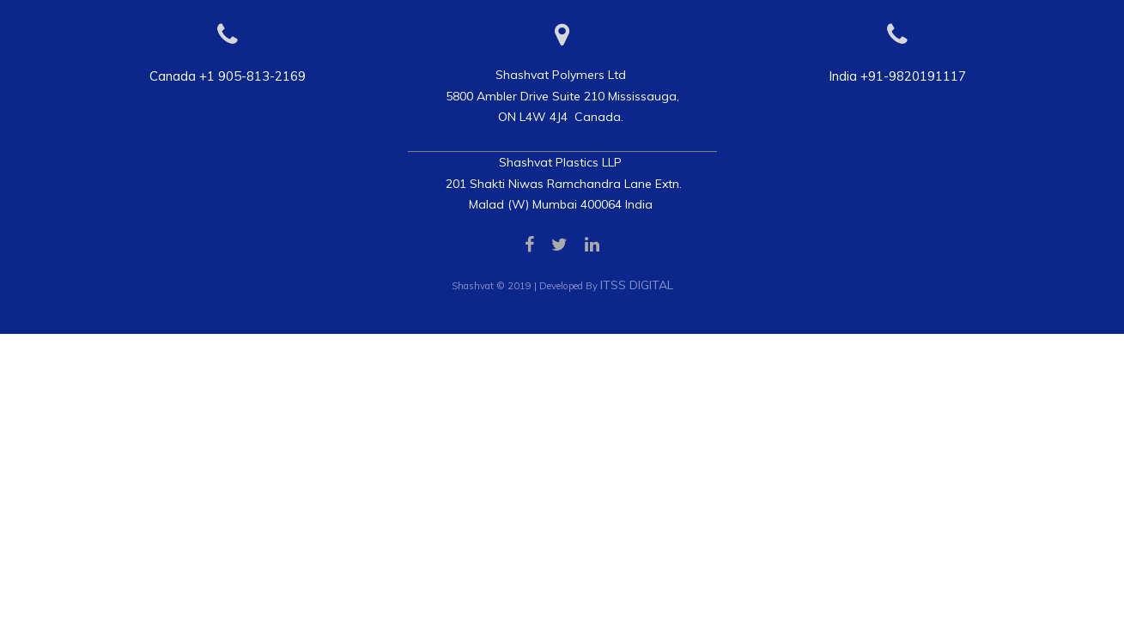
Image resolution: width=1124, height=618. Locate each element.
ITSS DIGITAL (636, 285)
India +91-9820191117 (897, 76)
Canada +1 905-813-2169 (227, 76)
